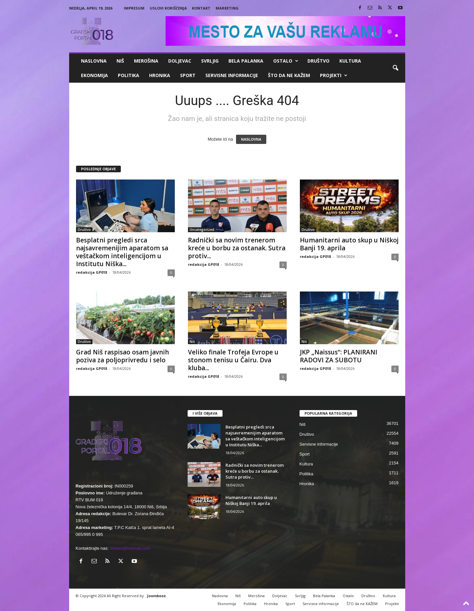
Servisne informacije (231, 75)
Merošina (146, 61)
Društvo (318, 61)
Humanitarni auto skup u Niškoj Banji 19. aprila (349, 244)
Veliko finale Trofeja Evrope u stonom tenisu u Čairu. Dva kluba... (233, 360)
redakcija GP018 (91, 272)
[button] (395, 68)
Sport (188, 75)
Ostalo (285, 61)
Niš (120, 61)
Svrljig (210, 61)
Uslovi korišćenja (168, 8)
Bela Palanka (245, 61)
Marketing (227, 8)
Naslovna (94, 61)
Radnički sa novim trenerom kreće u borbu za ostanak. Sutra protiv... (236, 248)
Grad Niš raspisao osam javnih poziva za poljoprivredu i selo (122, 356)
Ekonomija (94, 75)
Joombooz (156, 595)
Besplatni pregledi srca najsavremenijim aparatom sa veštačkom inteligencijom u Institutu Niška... (122, 252)
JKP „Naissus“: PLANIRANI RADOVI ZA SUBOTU (338, 356)
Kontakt (201, 8)
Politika (128, 75)
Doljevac (179, 61)
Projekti (333, 75)
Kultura (350, 61)
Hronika (159, 75)
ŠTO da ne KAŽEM (289, 75)
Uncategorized (202, 229)
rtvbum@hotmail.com (130, 548)
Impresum (134, 8)
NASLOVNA (251, 139)
